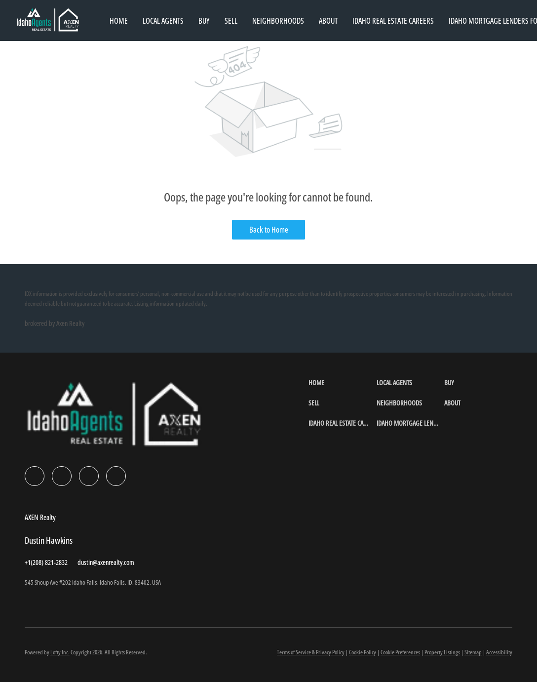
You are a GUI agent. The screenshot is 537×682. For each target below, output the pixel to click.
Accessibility (499, 652)
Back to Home (268, 229)
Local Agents (163, 20)
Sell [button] (231, 20)
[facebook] (34, 476)
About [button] (328, 20)
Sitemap (473, 652)
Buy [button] (204, 20)
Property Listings (442, 652)
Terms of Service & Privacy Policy (311, 652)
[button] (342, 382)
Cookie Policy (362, 652)
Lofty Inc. (60, 652)
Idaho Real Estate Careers (393, 20)
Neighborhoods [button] (278, 20)
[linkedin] (62, 476)
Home (119, 20)
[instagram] (89, 476)
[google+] (116, 476)
